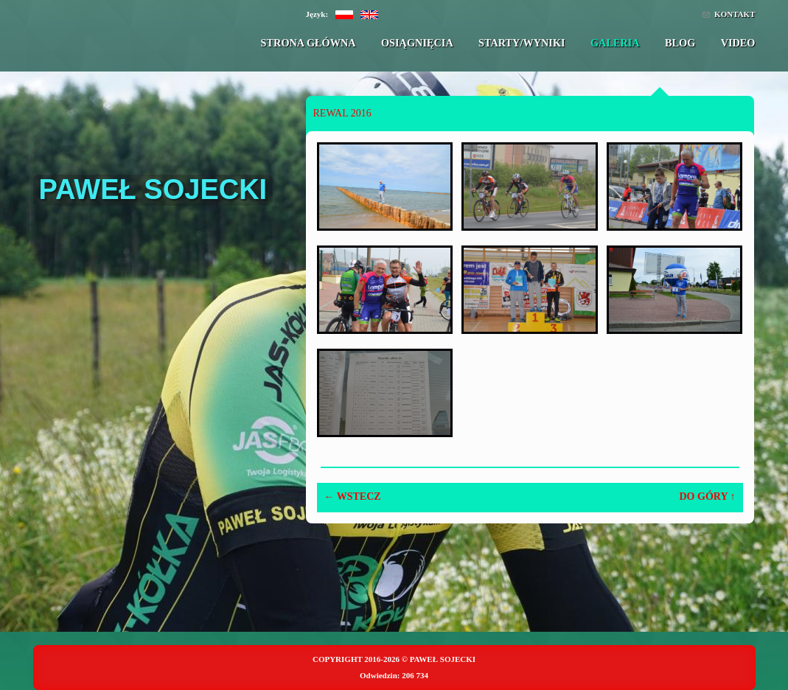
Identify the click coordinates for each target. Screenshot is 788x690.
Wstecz (352, 496)
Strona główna (308, 43)
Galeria (615, 43)
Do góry (708, 496)
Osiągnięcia (417, 43)
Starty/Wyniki (521, 43)
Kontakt (734, 14)
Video (738, 43)
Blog (680, 43)
